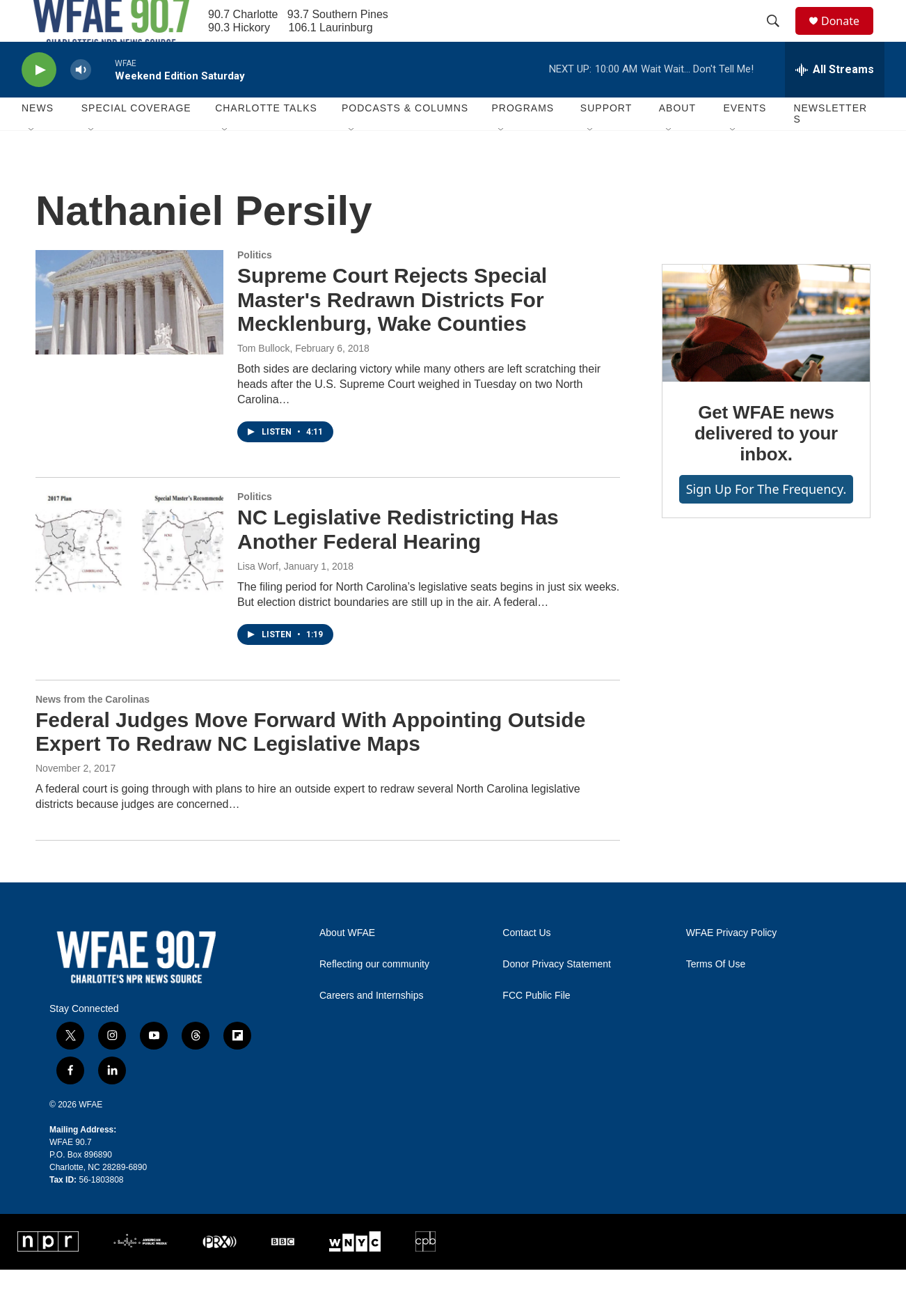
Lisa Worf (257, 597)
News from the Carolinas (92, 730)
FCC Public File (536, 1027)
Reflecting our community (374, 995)
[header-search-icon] (779, 37)
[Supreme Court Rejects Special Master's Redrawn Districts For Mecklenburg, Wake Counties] (129, 333)
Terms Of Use (716, 995)
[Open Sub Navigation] (32, 161)
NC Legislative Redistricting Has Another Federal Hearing (398, 560)
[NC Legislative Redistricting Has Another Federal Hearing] (129, 575)
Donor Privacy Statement (556, 995)
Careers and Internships (371, 1027)
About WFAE (347, 964)
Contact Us (526, 964)
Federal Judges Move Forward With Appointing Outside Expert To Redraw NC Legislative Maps (310, 763)
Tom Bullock (263, 379)
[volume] (81, 101)
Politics (254, 286)
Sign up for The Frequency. (766, 520)
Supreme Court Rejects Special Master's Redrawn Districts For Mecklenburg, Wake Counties (392, 331)
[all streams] (834, 101)
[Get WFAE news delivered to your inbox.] (766, 354)
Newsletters (830, 145)
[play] (39, 101)
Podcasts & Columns (405, 139)
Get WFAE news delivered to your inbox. (766, 464)
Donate (849, 36)
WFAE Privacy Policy (731, 964)
